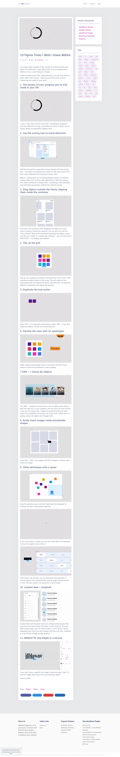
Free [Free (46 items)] (96, 68)
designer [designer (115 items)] (93, 65)
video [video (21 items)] (86, 93)
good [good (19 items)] (80, 72)
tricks (42, 689)
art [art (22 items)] (85, 56)
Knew (35, 689)
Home (85, 4)
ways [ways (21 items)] (91, 93)
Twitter (37, 695)
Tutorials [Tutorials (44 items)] (81, 90)
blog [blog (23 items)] (96, 56)
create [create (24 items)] (85, 62)
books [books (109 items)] (80, 59)
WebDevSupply (40, 60)
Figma (28, 689)
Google (48, 695)
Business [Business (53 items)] (86, 59)
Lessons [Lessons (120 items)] (95, 78)
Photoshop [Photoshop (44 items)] (93, 81)
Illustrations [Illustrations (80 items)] (93, 75)
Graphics (82, 39)
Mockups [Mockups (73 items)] (86, 81)
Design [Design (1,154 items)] (87, 65)
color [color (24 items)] (80, 62)
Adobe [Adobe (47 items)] (80, 56)
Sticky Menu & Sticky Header (91, 739)
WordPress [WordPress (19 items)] (87, 96)
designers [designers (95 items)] (81, 68)
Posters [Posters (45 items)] (87, 84)
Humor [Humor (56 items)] (92, 72)
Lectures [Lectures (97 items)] (88, 78)
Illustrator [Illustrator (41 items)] (81, 78)
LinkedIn (60, 695)
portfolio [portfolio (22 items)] (81, 84)
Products (92, 4)
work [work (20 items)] (94, 96)
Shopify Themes (85, 30)
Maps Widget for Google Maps (92, 732)
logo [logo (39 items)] (80, 81)
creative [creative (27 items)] (81, 65)
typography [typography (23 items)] (88, 90)
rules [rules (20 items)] (93, 84)
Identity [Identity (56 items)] (86, 75)
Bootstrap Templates (87, 36)
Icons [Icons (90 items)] (80, 75)
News (32, 60)
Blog (99, 4)
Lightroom (64, 732)
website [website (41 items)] (80, 96)
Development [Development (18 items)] (89, 68)
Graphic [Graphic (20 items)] (86, 72)
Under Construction (88, 742)
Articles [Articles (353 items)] (91, 56)
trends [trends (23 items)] (95, 87)
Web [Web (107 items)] (96, 93)
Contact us (43, 725)
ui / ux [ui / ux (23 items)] (95, 90)
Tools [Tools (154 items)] (89, 87)
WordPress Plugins (86, 33)
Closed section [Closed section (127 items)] (94, 59)
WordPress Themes (86, 27)
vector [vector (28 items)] (80, 93)
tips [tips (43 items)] (84, 87)
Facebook (26, 695)
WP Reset (85, 744)
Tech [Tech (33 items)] (80, 87)
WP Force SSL (87, 725)
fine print (10, 750)
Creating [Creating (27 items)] (92, 62)
